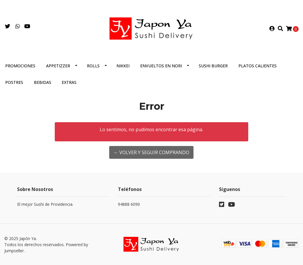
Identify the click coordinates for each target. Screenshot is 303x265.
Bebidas (42, 82)
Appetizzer (58, 65)
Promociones (20, 65)
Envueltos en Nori (161, 65)
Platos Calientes (257, 65)
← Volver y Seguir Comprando (151, 152)
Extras (69, 82)
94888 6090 (129, 204)
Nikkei (122, 65)
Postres (14, 82)
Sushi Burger (213, 65)
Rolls (93, 65)
